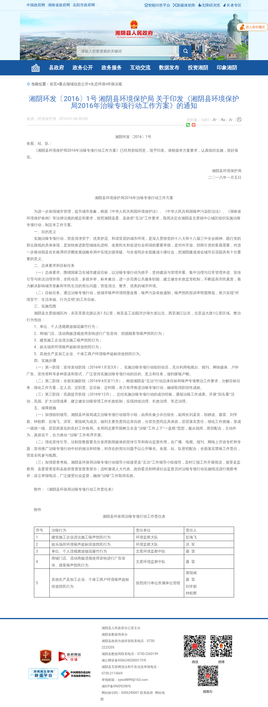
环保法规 (114, 84)
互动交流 (140, 68)
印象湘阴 (227, 68)
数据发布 (169, 68)
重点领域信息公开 (73, 84)
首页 (53, 84)
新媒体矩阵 (184, 5)
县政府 (56, 68)
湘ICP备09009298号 (116, 686)
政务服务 (111, 68)
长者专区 (232, 5)
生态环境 (98, 84)
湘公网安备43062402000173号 (124, 660)
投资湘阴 (198, 68)
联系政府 (146, 693)
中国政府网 (36, 5)
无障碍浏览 (209, 5)
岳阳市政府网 (84, 5)
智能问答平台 (157, 5)
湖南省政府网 (59, 5)
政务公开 (83, 68)
